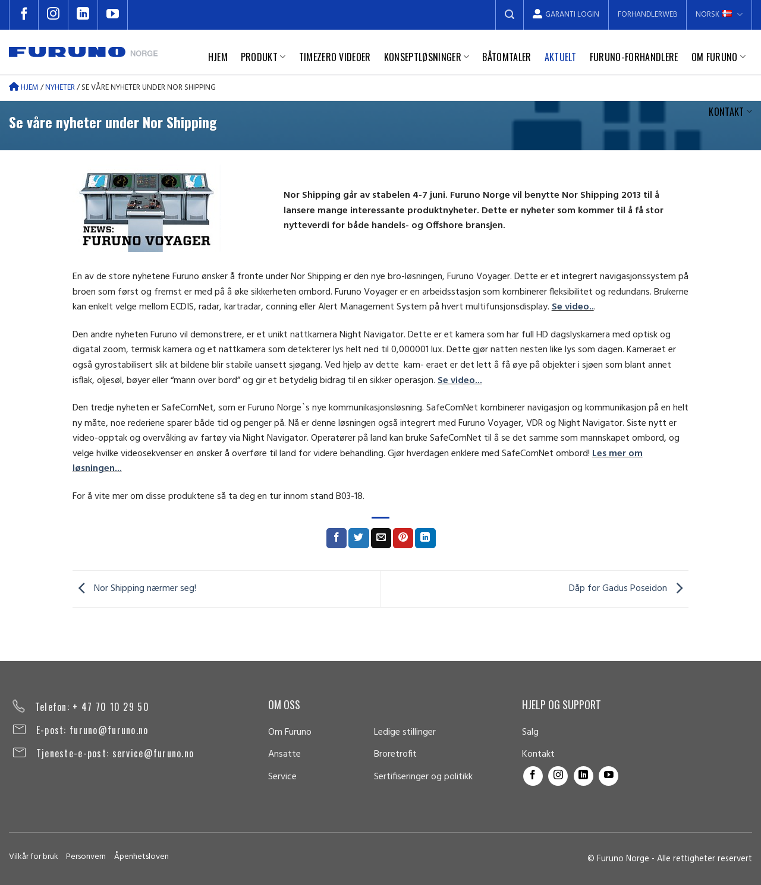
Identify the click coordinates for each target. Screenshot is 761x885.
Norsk (719, 14)
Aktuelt (561, 57)
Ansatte (284, 754)
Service (282, 777)
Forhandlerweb (647, 14)
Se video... (460, 380)
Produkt (263, 57)
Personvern (86, 857)
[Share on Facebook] (336, 538)
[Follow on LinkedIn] (83, 15)
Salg (530, 732)
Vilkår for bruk (33, 857)
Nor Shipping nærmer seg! (134, 588)
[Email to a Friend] (381, 538)
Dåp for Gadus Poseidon (628, 588)
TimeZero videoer (335, 57)
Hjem (218, 57)
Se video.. (573, 307)
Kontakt (730, 112)
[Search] (509, 15)
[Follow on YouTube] (113, 15)
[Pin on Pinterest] (403, 538)
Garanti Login (566, 14)
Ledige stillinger (405, 732)
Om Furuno (718, 57)
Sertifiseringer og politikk (423, 777)
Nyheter (60, 87)
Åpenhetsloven (141, 857)
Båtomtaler (506, 57)
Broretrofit (395, 754)
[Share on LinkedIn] (425, 538)
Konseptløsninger (427, 57)
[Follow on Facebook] (24, 15)
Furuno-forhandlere (634, 57)
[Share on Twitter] (358, 538)
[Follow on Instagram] (53, 15)
